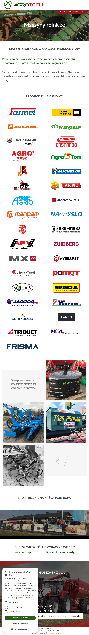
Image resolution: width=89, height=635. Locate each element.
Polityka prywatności (44, 628)
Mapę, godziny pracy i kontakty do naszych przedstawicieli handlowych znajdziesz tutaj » (44, 616)
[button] (20, 629)
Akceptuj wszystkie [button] (20, 618)
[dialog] (20, 600)
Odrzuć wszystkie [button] (20, 624)
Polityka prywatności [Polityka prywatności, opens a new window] (25, 598)
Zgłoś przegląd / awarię (71, 12)
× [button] (35, 570)
